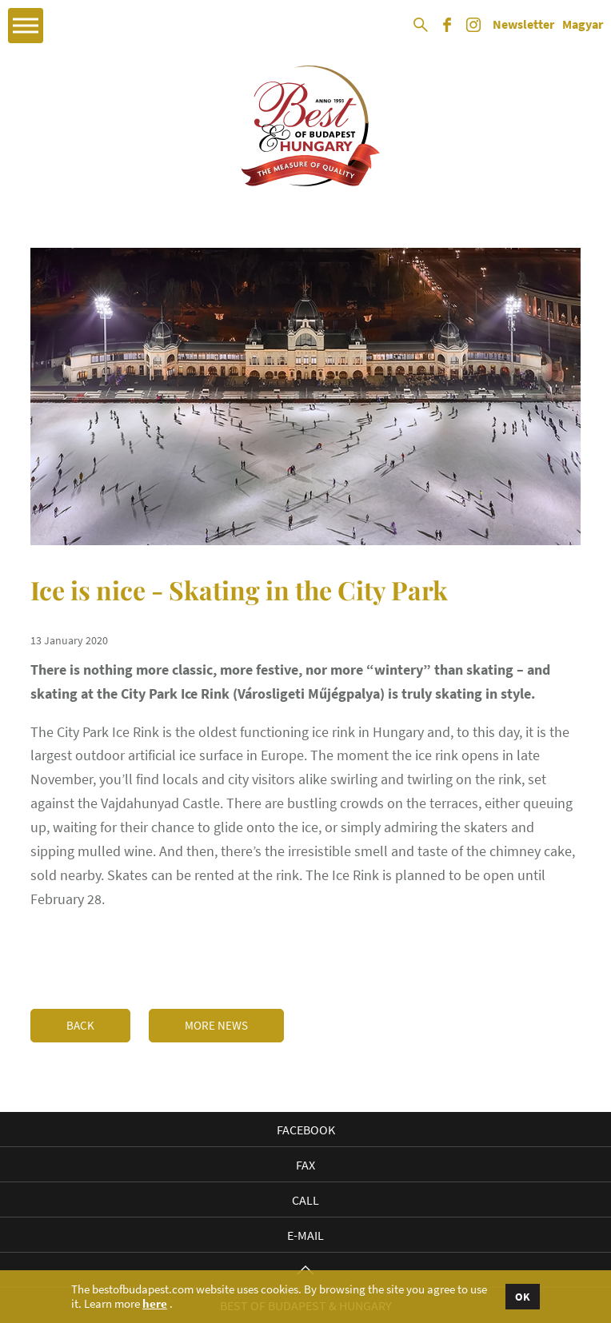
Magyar (582, 25)
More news (216, 1025)
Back (80, 1025)
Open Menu (25, 25)
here (154, 1304)
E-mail (305, 1235)
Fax (305, 1165)
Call (305, 1200)
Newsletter (523, 25)
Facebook (306, 1130)
